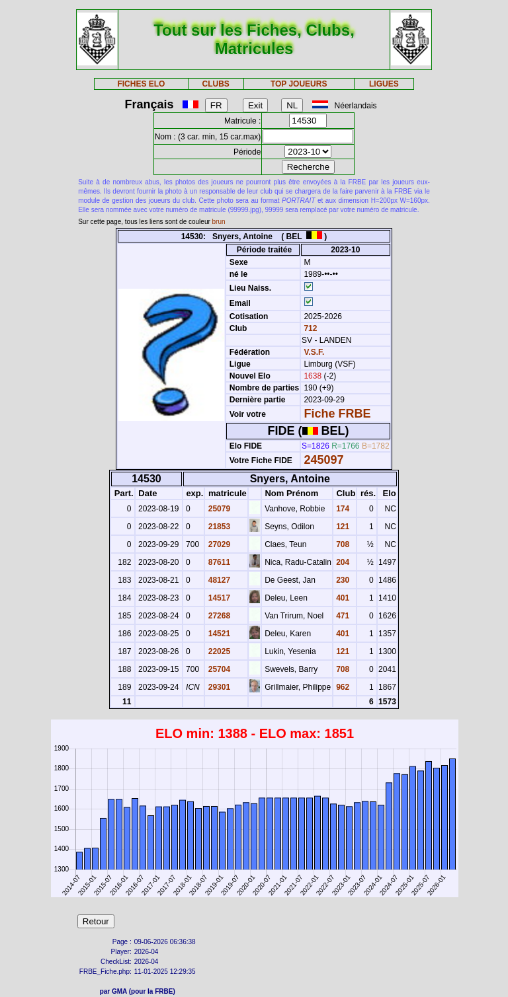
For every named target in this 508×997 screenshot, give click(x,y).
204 (341, 562)
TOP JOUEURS (299, 84)
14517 (218, 598)
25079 (218, 508)
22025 (218, 651)
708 (341, 544)
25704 (218, 669)
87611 (218, 562)
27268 (218, 615)
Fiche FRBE (337, 413)
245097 (323, 459)
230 (341, 580)
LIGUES (384, 84)
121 (341, 526)
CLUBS (215, 84)
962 (341, 687)
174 (341, 508)
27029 (218, 544)
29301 (218, 687)
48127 (218, 580)
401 (341, 598)
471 (341, 615)
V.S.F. (314, 352)
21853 (218, 526)
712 (309, 328)
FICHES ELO (141, 84)
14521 (218, 633)
